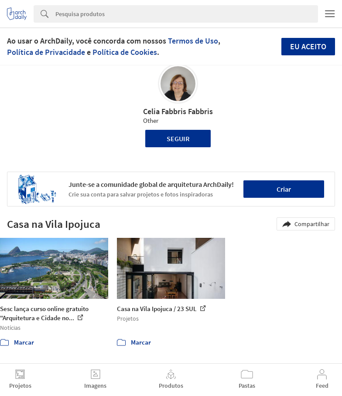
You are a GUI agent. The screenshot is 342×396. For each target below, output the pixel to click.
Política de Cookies (124, 52)
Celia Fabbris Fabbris (178, 111)
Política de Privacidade (46, 52)
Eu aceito (308, 46)
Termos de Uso (193, 41)
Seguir (178, 138)
